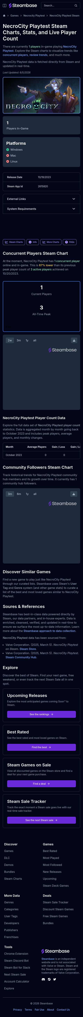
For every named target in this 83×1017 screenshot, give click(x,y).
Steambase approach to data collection (49, 631)
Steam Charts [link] (14, 242)
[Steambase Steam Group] (49, 979)
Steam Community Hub (21, 657)
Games (14, 15)
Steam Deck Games (56, 885)
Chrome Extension (16, 953)
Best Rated (50, 851)
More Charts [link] (51, 242)
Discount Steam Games (58, 909)
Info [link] (33, 242)
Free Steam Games (55, 916)
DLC (7, 858)
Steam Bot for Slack (17, 967)
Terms (28, 1009)
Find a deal (41, 783)
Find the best (41, 747)
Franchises (11, 937)
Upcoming (50, 878)
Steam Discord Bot (16, 960)
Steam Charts (13, 878)
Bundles (9, 871)
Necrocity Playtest (34, 15)
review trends (38, 55)
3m (19, 340)
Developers (11, 923)
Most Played (51, 858)
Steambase (48, 958)
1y (27, 340)
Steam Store (28, 649)
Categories (11, 909)
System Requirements (41, 209)
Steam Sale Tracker (56, 902)
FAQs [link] (69, 242)
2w (10, 340)
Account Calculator (16, 981)
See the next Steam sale (41, 820)
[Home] (4, 15)
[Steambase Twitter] (54, 979)
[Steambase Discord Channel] (43, 979)
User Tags (11, 916)
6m (19, 494)
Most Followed (52, 865)
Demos (8, 865)
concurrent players (15, 55)
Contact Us (63, 1009)
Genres (9, 902)
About (50, 1009)
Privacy (17, 1009)
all (34, 340)
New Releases (52, 871)
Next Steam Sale (15, 974)
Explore (9, 988)
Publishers (11, 930)
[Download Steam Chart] (74, 340)
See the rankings (41, 714)
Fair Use (39, 1009)
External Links (41, 199)
